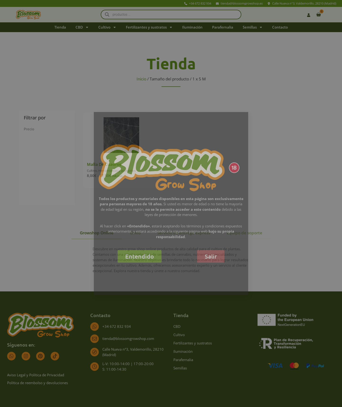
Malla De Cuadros (104, 164)
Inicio (141, 79)
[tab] (96, 233)
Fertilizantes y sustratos (149, 27)
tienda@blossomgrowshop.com (128, 338)
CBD (82, 27)
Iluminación (192, 27)
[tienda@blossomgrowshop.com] (94, 338)
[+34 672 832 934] (94, 326)
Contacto (280, 27)
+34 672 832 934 (116, 326)
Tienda (60, 27)
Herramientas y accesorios (117, 170)
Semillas (253, 27)
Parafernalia (222, 27)
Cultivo (107, 27)
